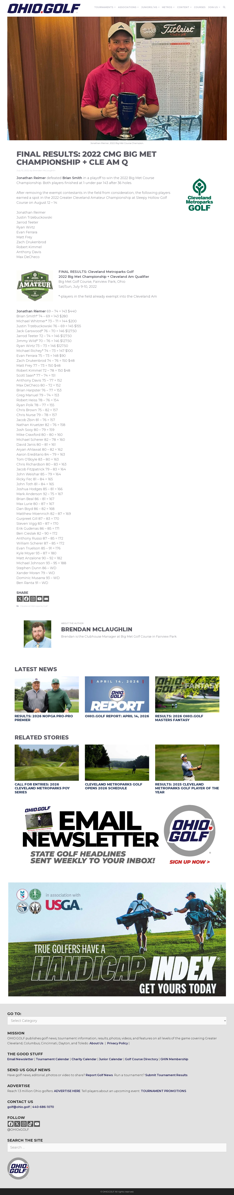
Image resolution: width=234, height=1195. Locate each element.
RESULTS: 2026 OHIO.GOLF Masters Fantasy (179, 718)
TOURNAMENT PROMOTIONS (163, 1091)
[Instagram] (33, 599)
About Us (96, 1043)
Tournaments (105, 7)
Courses (199, 7)
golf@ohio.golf (18, 1107)
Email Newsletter (20, 1059)
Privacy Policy (117, 1043)
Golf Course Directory (141, 1059)
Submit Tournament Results (166, 1075)
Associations (129, 7)
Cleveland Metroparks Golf (34, 606)
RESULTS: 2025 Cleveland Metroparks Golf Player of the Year (187, 788)
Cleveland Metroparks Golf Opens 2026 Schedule (113, 786)
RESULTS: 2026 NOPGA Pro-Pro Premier (44, 718)
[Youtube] (39, 599)
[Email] (46, 599)
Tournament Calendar (52, 1059)
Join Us (214, 7)
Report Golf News (99, 1075)
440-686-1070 (43, 1107)
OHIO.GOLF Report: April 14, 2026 (117, 716)
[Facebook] (26, 599)
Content (185, 7)
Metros (169, 7)
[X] (20, 599)
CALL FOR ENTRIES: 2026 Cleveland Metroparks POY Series (42, 788)
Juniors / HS (151, 7)
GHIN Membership (174, 1059)
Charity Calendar (84, 1059)
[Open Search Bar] (224, 7)
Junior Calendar (111, 1059)
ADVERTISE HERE (67, 1091)
